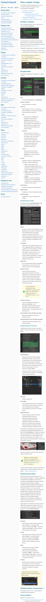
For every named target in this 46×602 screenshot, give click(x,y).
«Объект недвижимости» (31, 471)
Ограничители (4, 71)
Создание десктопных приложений (9, 39)
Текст (2, 159)
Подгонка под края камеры (29, 17)
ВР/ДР (2, 149)
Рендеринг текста (5, 31)
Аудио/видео (4, 151)
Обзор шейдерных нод (6, 63)
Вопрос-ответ (4, 49)
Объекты (3, 137)
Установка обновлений (6, 21)
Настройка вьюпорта (6, 83)
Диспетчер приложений (6, 16)
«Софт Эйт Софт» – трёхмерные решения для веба (33, 599)
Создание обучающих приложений (9, 191)
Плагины (3, 177)
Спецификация (4, 183)
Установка (3, 56)
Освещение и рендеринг (7, 60)
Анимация (3, 65)
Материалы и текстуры (6, 90)
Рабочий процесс (5, 14)
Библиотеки (4, 176)
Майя (17, 7)
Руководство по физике (6, 34)
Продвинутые (4, 171)
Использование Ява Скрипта (8, 38)
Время (2, 146)
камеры (31, 590)
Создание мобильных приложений (9, 189)
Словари (3, 164)
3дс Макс (10, 7)
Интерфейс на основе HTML (7, 29)
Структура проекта (5, 19)
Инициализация (5, 132)
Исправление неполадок (7, 44)
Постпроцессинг (5, 154)
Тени (2, 68)
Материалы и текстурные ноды (8, 115)
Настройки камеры (27, 12)
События (3, 134)
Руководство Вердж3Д (8, 2)
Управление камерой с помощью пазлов (32, 19)
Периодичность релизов (7, 186)
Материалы (4, 139)
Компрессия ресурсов (6, 28)
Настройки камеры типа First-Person (34, 15)
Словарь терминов (5, 196)
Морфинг (3, 93)
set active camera (35, 46)
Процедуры (4, 167)
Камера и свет (4, 142)
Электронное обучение (6, 174)
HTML (2, 147)
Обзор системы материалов (7, 58)
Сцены (2, 144)
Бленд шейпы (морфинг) (7, 119)
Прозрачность (4, 70)
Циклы (2, 157)
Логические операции (6, 156)
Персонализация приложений (8, 184)
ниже (36, 169)
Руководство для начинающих (8, 12)
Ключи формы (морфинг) (7, 66)
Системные (4, 169)
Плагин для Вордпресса (6, 36)
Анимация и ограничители (7, 141)
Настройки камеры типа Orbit (32, 14)
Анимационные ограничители (8, 98)
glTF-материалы (5, 75)
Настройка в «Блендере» (29, 10)
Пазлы (2, 17)
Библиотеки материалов (7, 73)
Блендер (3, 7)
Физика (3, 152)
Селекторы (3, 136)
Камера (3, 61)
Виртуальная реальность (7, 33)
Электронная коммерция (7, 172)
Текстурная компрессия (7, 188)
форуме (32, 597)
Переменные (4, 166)
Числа (2, 161)
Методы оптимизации (6, 22)
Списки (3, 162)
